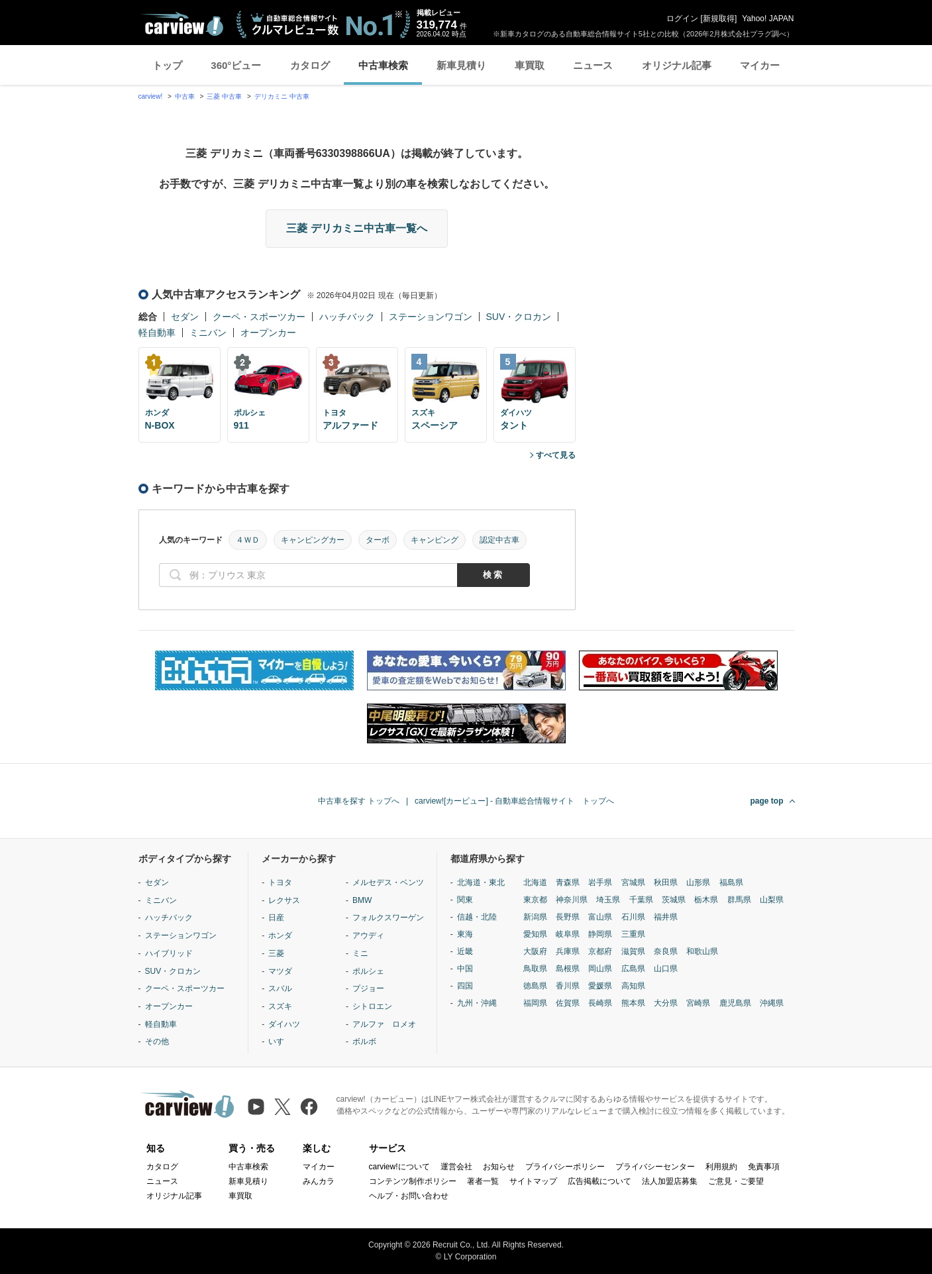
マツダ (280, 971)
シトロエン (372, 1006)
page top (767, 801)
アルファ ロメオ (384, 1024)
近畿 (465, 951)
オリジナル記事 (676, 65)
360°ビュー (236, 65)
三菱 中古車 (224, 96)
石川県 (633, 917)
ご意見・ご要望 (736, 1181)
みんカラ (319, 1181)
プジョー (368, 988)
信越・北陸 (477, 917)
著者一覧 (483, 1181)
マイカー (760, 65)
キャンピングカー (312, 540)
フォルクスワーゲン (388, 917)
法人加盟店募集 (670, 1181)
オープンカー (268, 332)
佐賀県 (568, 1003)
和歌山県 (702, 951)
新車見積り (461, 65)
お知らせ (499, 1166)
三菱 (276, 953)
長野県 (568, 917)
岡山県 (600, 968)
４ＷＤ (248, 540)
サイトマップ (533, 1181)
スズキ (280, 1006)
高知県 (633, 985)
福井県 (666, 917)
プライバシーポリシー (565, 1166)
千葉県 (641, 899)
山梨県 (772, 899)
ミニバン (208, 332)
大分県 (666, 1003)
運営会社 (456, 1166)
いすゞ (280, 1041)
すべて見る (556, 455)
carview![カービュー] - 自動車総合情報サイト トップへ (514, 801)
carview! (150, 96)
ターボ (377, 540)
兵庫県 (568, 951)
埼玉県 (608, 899)
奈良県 (666, 951)
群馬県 (739, 899)
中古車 (185, 96)
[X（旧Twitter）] (282, 1107)
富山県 (600, 917)
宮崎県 (698, 1003)
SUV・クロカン (519, 316)
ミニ (360, 953)
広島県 (633, 968)
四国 (465, 985)
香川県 (568, 985)
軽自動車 (157, 332)
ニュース (593, 65)
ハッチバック (347, 316)
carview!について (399, 1166)
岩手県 (600, 882)
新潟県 (535, 917)
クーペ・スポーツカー (259, 316)
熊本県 (633, 1003)
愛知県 (535, 934)
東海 (465, 934)
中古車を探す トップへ (358, 801)
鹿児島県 (735, 1003)
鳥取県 (535, 968)
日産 (276, 917)
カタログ (310, 65)
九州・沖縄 (477, 1003)
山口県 (666, 968)
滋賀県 (633, 951)
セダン (185, 316)
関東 (465, 899)
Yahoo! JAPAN (768, 18)
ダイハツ (284, 1024)
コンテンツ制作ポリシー (412, 1181)
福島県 (731, 882)
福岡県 (535, 1003)
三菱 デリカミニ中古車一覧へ (356, 228)
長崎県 (600, 1003)
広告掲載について (599, 1181)
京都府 (600, 951)
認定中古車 (499, 540)
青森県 (568, 882)
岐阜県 (568, 934)
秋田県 (666, 882)
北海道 (535, 882)
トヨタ (280, 882)
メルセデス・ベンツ (388, 882)
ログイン (682, 18)
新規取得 (719, 18)
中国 (465, 968)
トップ (167, 65)
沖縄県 (772, 1003)
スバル (280, 988)
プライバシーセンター (655, 1166)
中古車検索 (383, 65)
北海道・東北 (481, 882)
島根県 (568, 968)
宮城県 (633, 882)
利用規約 (721, 1166)
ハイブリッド (169, 953)
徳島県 (535, 985)
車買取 (529, 65)
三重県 (633, 934)
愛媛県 (600, 985)
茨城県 (674, 899)
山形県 (698, 882)
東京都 (535, 899)
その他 (157, 1041)
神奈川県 (572, 899)
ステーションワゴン (430, 316)
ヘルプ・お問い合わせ (408, 1195)
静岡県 (600, 934)
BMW (362, 900)
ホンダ (280, 935)
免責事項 (764, 1166)
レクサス (284, 900)
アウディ (368, 935)
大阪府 (535, 951)
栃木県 (706, 899)
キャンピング (434, 540)
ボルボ (364, 1041)
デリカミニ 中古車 (281, 96)
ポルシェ (368, 971)
